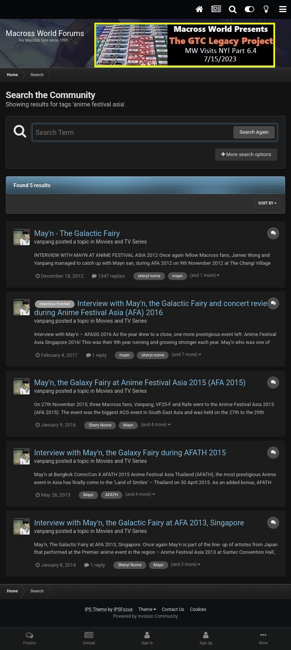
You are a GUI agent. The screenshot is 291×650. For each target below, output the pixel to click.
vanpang (44, 242)
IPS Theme (96, 609)
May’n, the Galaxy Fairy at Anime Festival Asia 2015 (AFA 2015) (140, 382)
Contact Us (173, 609)
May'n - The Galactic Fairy (77, 233)
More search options (246, 154)
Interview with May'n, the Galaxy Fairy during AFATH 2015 (130, 452)
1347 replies (108, 276)
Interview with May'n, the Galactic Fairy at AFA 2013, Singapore (139, 522)
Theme (147, 609)
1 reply (96, 355)
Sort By (267, 203)
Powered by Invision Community (145, 616)
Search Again (254, 132)
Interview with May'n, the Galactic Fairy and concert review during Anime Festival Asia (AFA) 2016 (153, 308)
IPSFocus (123, 609)
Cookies (198, 609)
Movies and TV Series (121, 242)
